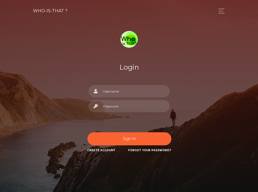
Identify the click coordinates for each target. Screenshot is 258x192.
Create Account (101, 150)
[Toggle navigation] (220, 11)
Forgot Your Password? (149, 150)
